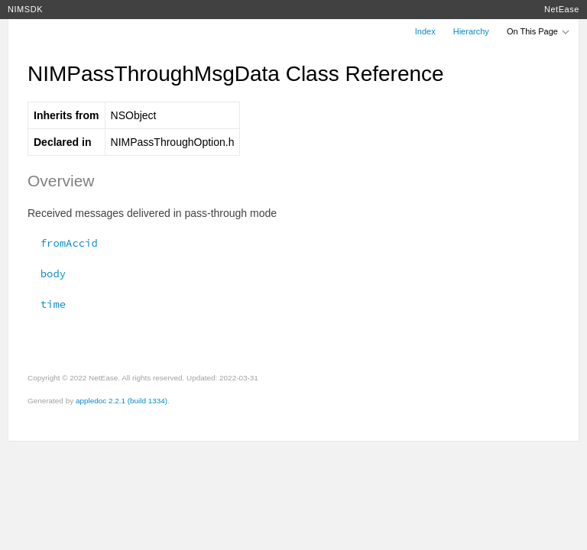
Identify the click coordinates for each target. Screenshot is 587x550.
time (47, 304)
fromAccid (63, 243)
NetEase (561, 9)
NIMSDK (25, 9)
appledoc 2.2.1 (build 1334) (121, 400)
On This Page (539, 31)
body (47, 273)
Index (425, 31)
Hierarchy (471, 31)
